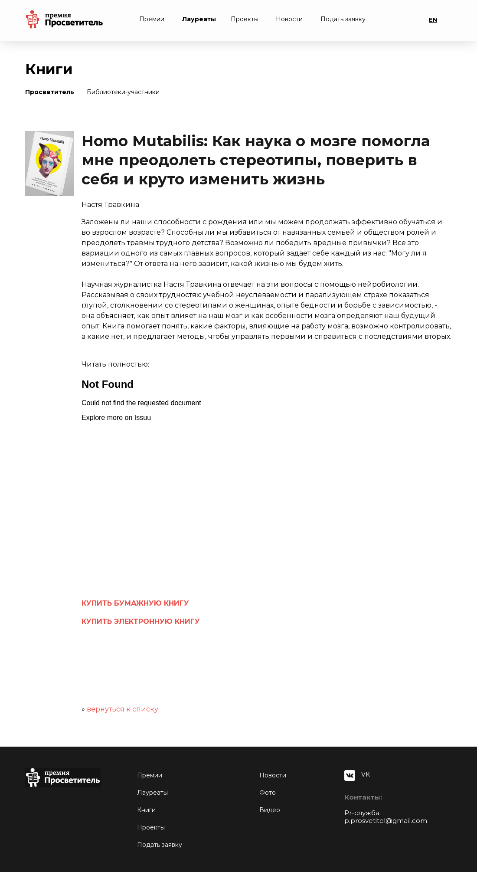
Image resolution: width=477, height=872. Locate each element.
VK (365, 774)
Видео (269, 810)
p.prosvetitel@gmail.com (385, 820)
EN (433, 19)
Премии (151, 19)
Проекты (244, 19)
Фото (267, 793)
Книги (146, 810)
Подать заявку (343, 19)
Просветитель (49, 92)
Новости (289, 19)
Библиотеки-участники (123, 92)
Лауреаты (199, 19)
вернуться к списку (122, 709)
